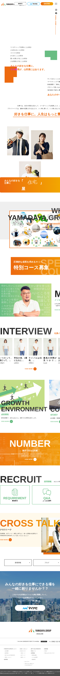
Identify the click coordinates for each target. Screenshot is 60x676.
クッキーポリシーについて (8, 673)
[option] (20, 351)
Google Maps (43, 641)
